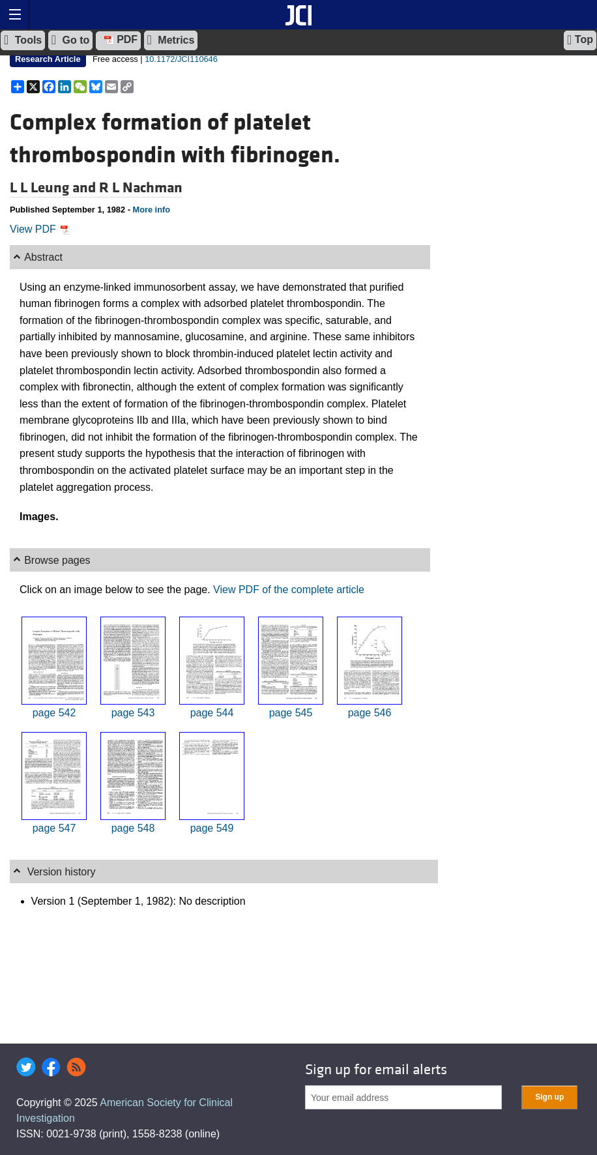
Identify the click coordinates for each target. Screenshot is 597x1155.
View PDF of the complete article (288, 589)
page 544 (212, 712)
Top (580, 40)
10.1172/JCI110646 (181, 59)
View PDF (40, 229)
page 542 (54, 712)
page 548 (133, 828)
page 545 (291, 712)
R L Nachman (140, 188)
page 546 (370, 712)
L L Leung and (54, 188)
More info (151, 209)
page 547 (54, 828)
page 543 (133, 712)
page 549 (212, 828)
